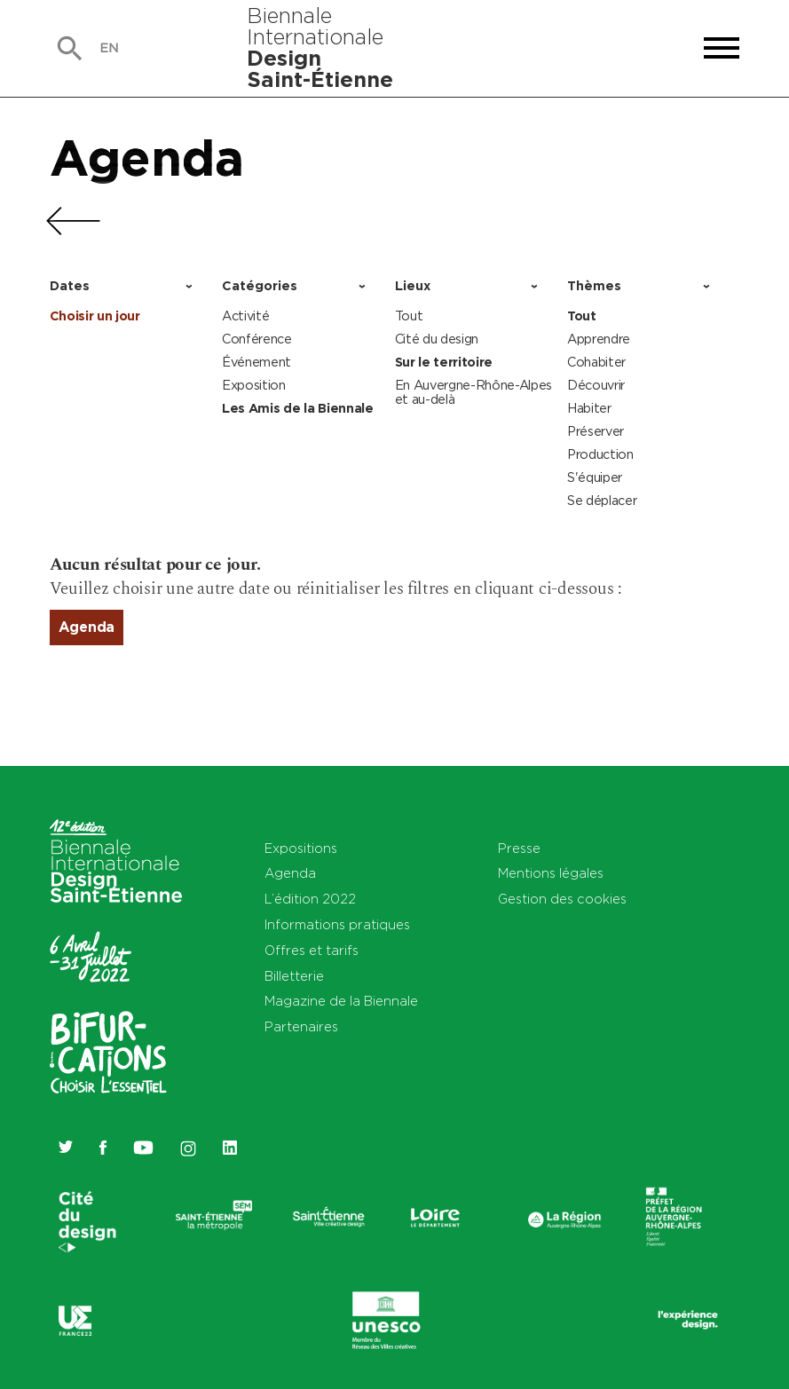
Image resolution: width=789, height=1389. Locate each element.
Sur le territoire (444, 362)
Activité (245, 315)
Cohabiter (596, 361)
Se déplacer (601, 500)
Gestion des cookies (562, 898)
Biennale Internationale (320, 47)
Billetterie (294, 976)
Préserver (595, 431)
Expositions (300, 848)
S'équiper (594, 477)
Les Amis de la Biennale (298, 408)
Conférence (257, 338)
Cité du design (437, 338)
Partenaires (301, 1026)
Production (600, 454)
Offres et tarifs (311, 950)
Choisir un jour (95, 316)
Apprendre (598, 338)
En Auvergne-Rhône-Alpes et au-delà (474, 392)
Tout (409, 315)
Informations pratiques (337, 924)
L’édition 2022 (310, 898)
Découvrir (596, 384)
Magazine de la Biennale (341, 1000)
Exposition (254, 384)
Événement (256, 361)
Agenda (147, 157)
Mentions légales (551, 873)
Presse (519, 848)
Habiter (589, 407)
